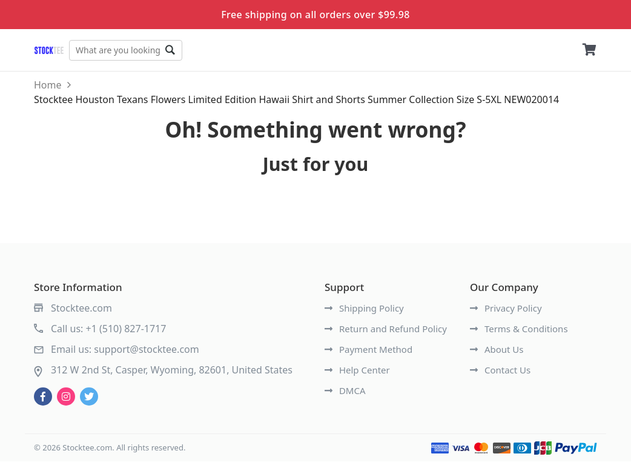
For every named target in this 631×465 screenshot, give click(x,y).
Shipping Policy (364, 312)
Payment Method (368, 353)
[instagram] (66, 400)
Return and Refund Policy (386, 332)
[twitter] (89, 400)
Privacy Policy (506, 312)
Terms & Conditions (519, 332)
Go (196, 50)
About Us (497, 353)
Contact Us (500, 373)
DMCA (345, 394)
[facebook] (43, 400)
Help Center (357, 373)
